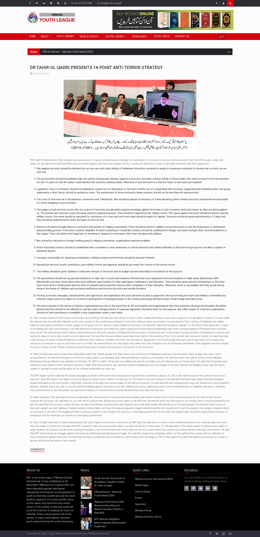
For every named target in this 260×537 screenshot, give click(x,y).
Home (32, 36)
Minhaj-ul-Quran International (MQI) (154, 479)
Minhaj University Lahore (148, 516)
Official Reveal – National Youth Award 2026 (67, 51)
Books (138, 498)
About (45, 36)
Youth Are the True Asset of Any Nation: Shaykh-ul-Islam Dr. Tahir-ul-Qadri (109, 482)
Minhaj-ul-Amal (143, 510)
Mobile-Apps (142, 485)
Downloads (139, 36)
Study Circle (162, 36)
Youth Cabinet (65, 36)
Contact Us (182, 36)
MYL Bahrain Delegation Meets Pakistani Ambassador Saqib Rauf (110, 523)
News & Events (89, 36)
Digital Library (115, 36)
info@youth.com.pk (109, 3)
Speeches (140, 504)
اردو (221, 36)
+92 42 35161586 (81, 3)
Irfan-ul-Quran (142, 491)
